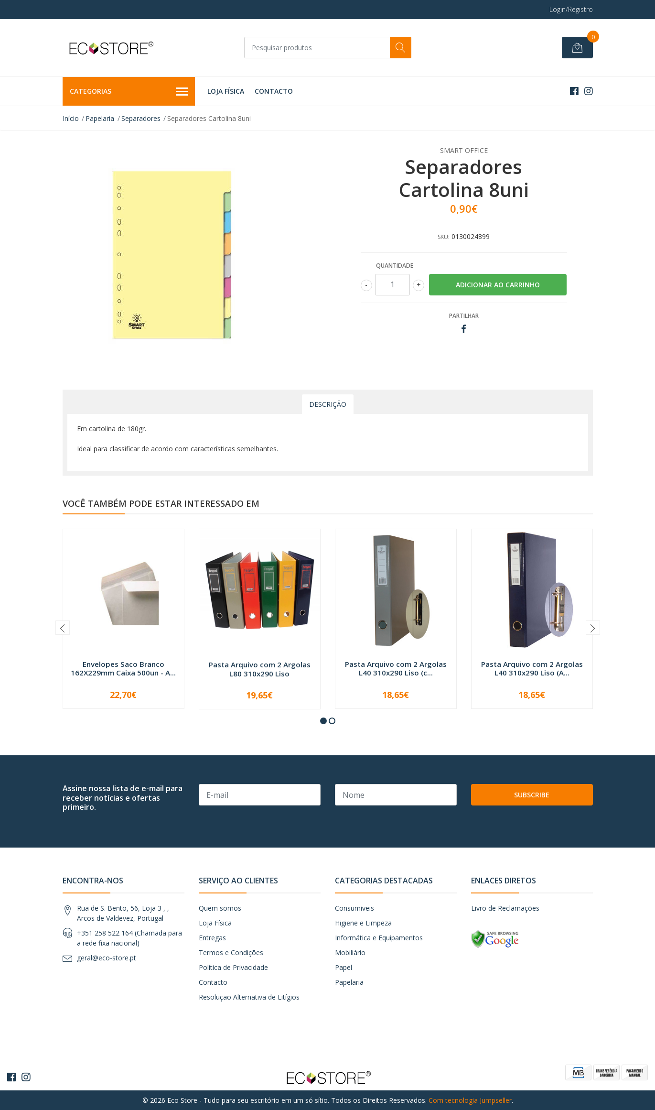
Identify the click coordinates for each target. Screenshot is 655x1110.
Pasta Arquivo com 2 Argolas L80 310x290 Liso (260, 669)
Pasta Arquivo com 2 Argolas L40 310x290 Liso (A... (532, 668)
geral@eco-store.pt (106, 957)
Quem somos (220, 908)
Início (71, 118)
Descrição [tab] (327, 404)
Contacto (274, 91)
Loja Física (225, 91)
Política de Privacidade (233, 967)
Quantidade (394, 265)
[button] (323, 721)
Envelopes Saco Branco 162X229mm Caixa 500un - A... (123, 668)
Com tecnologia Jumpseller (470, 1100)
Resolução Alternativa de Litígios (249, 996)
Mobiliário (350, 952)
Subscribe (531, 794)
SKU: (444, 237)
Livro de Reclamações (505, 908)
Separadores (141, 118)
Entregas (212, 937)
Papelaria (100, 118)
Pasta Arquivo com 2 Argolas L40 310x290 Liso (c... (396, 668)
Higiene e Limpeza (363, 922)
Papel (343, 967)
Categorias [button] (129, 92)
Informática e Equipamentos (379, 937)
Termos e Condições (231, 952)
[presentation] (62, 627)
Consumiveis (354, 908)
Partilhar (464, 316)
